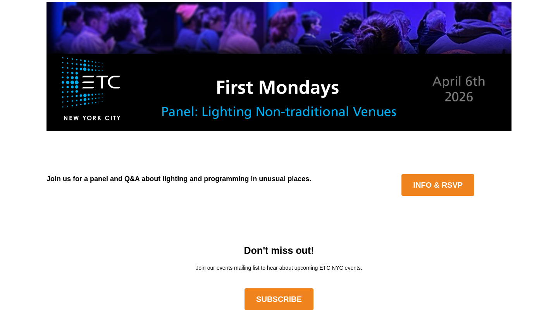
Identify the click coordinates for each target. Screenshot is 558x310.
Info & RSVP (438, 185)
